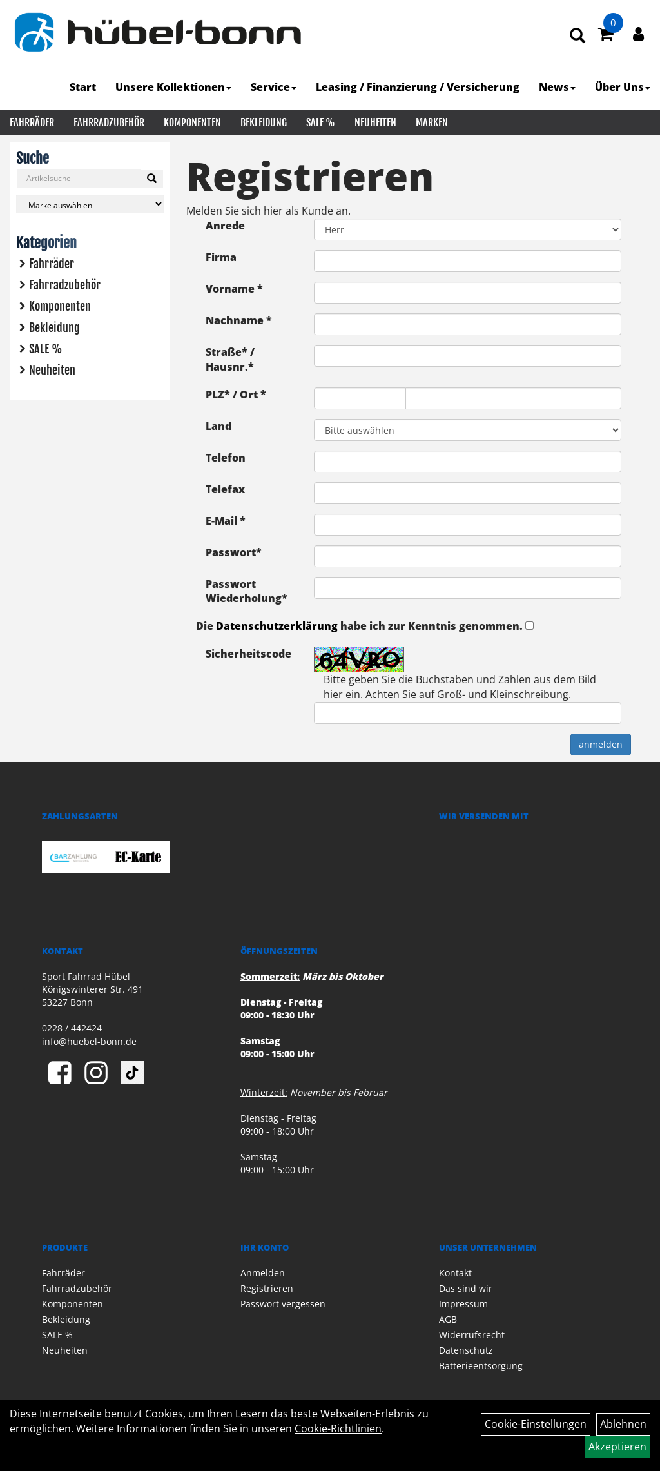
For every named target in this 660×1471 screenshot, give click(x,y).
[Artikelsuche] (577, 36)
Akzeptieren (617, 1446)
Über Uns (622, 87)
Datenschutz (466, 1350)
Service (273, 87)
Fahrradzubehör (108, 122)
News (557, 87)
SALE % (320, 122)
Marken (432, 122)
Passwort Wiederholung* (246, 591)
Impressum (463, 1304)
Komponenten (192, 122)
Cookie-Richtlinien (338, 1428)
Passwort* (234, 552)
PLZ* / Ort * (236, 394)
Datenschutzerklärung (277, 626)
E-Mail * (226, 521)
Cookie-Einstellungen (536, 1424)
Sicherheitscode (248, 654)
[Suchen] (152, 179)
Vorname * (234, 289)
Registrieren (266, 1288)
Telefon (226, 458)
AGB (448, 1319)
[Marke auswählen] (90, 204)
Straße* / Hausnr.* (230, 359)
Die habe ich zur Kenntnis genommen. (359, 626)
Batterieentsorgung (481, 1365)
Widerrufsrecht (472, 1335)
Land (218, 426)
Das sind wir (465, 1288)
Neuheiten (375, 122)
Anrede (225, 226)
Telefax (225, 489)
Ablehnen (623, 1424)
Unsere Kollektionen (173, 87)
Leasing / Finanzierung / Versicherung (417, 87)
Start (83, 87)
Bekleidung (263, 122)
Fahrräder (32, 122)
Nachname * (239, 320)
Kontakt (455, 1273)
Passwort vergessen (282, 1304)
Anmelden (262, 1273)
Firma (221, 257)
